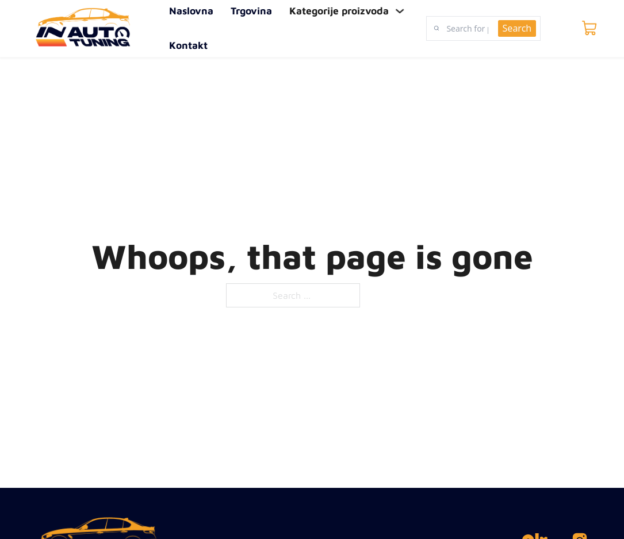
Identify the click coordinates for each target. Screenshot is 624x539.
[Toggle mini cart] (589, 28)
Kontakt (188, 45)
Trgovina (251, 11)
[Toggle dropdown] (399, 11)
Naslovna (191, 11)
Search (517, 28)
